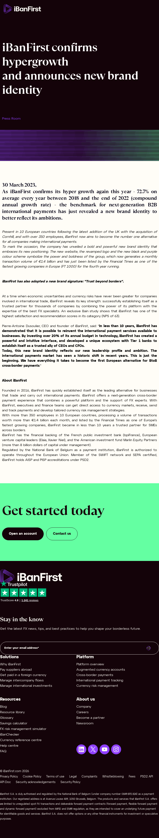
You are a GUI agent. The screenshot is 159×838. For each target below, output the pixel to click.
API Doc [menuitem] (5, 782)
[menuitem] (81, 749)
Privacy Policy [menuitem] (9, 776)
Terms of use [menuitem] (55, 776)
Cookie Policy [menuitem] (32, 776)
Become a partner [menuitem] (90, 717)
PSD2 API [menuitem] (146, 776)
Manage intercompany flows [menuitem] (22, 680)
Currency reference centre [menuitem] (21, 740)
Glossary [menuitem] (6, 717)
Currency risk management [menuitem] (97, 685)
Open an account (23, 533)
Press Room (11, 118)
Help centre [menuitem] (9, 745)
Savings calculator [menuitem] (13, 723)
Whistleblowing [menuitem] (113, 776)
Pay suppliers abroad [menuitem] (16, 669)
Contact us (62, 533)
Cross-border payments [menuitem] (94, 675)
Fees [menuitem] (132, 776)
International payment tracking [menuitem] (99, 680)
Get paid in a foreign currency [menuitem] (23, 675)
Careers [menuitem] (82, 712)
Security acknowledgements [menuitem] (35, 782)
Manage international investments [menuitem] (26, 685)
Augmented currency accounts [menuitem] (100, 669)
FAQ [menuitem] (3, 751)
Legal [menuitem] (73, 776)
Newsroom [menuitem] (84, 723)
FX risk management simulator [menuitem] (23, 729)
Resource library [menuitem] (12, 712)
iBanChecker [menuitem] (9, 734)
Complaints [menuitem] (89, 776)
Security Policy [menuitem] (70, 782)
